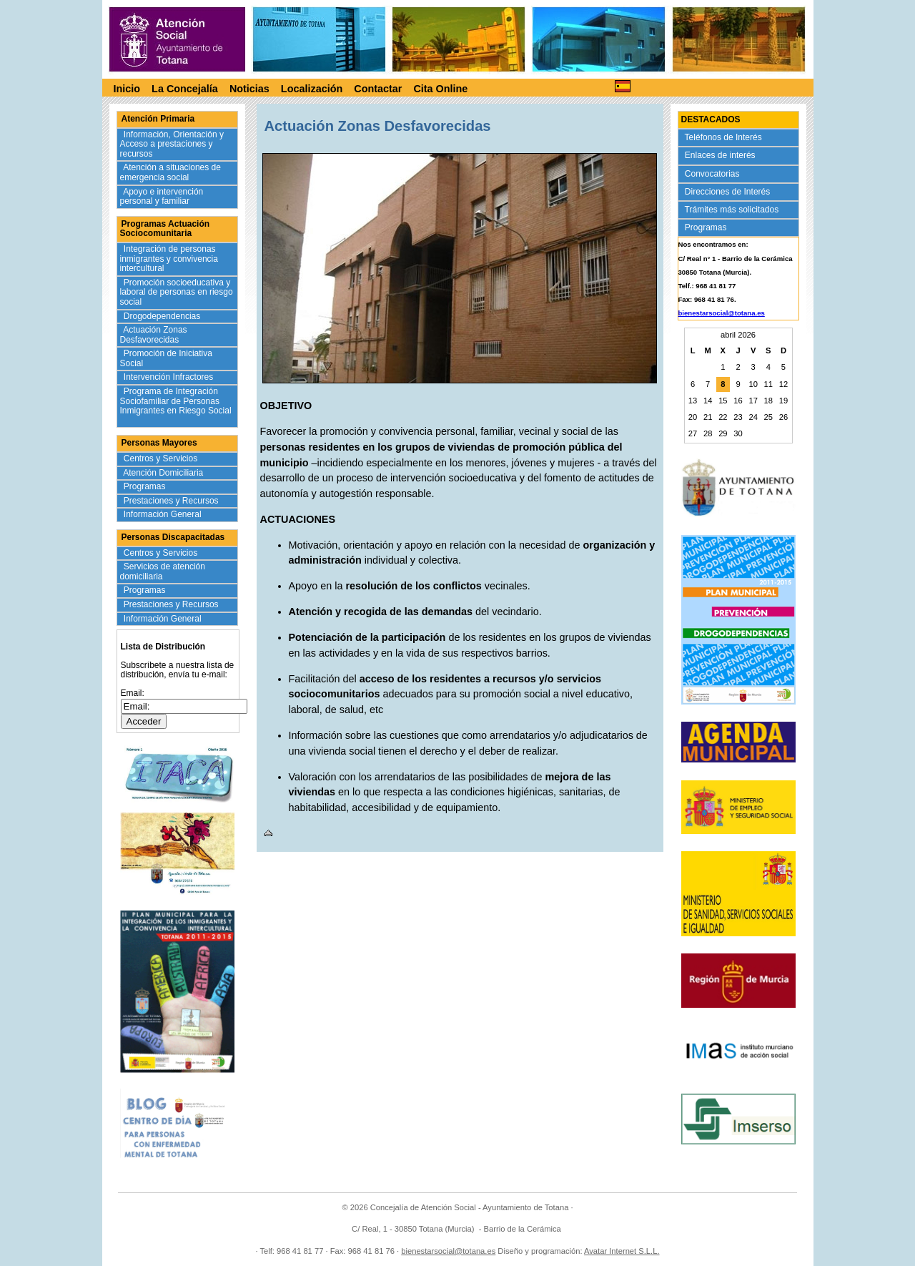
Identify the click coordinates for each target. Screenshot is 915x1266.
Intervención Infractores (170, 377)
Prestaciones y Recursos (173, 501)
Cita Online (440, 88)
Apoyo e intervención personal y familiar (162, 197)
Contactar (378, 88)
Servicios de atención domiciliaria (162, 571)
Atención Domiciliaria (165, 473)
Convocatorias (714, 174)
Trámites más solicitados (733, 210)
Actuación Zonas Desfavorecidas (153, 335)
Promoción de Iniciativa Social (166, 358)
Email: (132, 693)
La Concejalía (185, 88)
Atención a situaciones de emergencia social (170, 172)
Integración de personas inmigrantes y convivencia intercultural (169, 258)
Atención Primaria (158, 119)
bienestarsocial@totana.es (721, 313)
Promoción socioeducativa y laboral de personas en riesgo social (176, 292)
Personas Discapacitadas (173, 537)
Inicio (127, 88)
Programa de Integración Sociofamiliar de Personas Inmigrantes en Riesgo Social (176, 406)
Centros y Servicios (162, 458)
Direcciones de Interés (729, 192)
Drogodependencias (163, 316)
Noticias (249, 88)
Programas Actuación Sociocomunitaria (165, 229)
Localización (311, 88)
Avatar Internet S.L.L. (622, 1251)
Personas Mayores (159, 443)
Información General (164, 514)
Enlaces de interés (722, 155)
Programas (146, 486)
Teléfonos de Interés (725, 137)
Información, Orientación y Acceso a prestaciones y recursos (172, 144)
